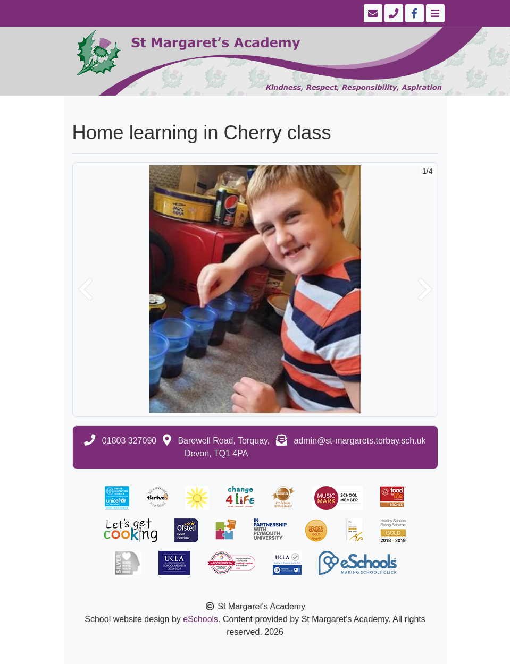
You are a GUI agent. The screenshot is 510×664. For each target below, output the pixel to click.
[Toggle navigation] (434, 13)
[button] (85, 289)
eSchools (200, 619)
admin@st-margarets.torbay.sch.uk (360, 440)
